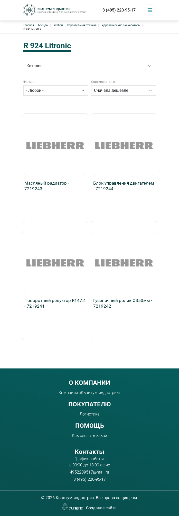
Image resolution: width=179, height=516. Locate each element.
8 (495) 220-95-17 (119, 10)
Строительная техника (82, 25)
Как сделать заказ (89, 435)
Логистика (90, 414)
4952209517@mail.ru (89, 472)
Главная (28, 25)
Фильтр (28, 82)
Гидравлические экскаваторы (120, 25)
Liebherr (58, 25)
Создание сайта (101, 508)
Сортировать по (103, 82)
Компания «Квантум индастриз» (89, 392)
